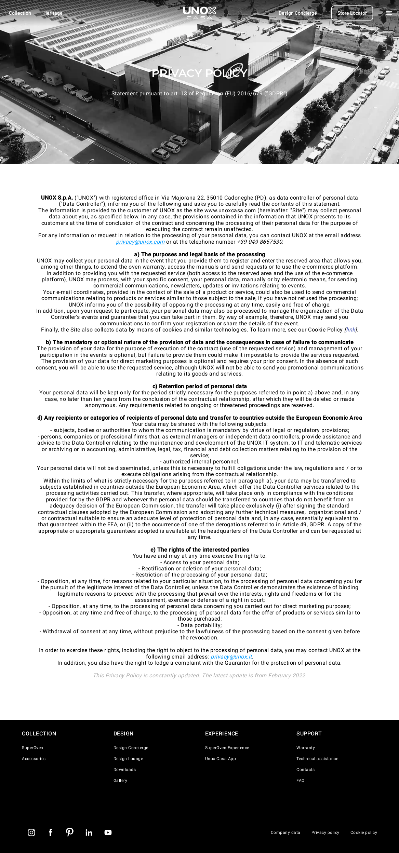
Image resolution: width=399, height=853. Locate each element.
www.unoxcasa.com (230, 210)
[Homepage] (199, 13)
